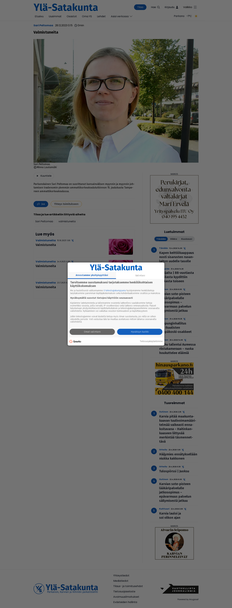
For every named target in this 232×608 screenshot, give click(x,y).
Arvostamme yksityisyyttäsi (92, 275)
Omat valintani (92, 331)
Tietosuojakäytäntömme (151, 341)
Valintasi (140, 275)
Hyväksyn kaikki (140, 331)
